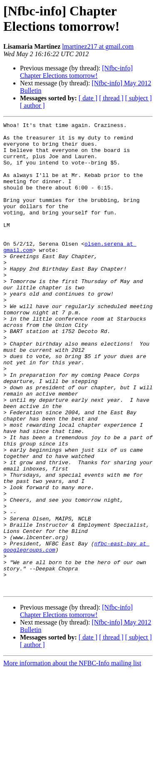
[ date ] (88, 98)
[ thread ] (111, 98)
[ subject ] (138, 98)
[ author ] (32, 105)
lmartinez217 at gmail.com (98, 46)
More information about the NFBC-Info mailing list (72, 756)
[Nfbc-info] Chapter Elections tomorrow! (76, 72)
